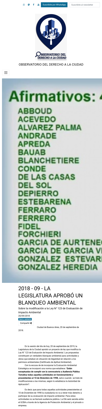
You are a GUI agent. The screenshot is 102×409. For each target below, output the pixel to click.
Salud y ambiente (25, 319)
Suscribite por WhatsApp (54, 4)
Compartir (25, 323)
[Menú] (6, 72)
